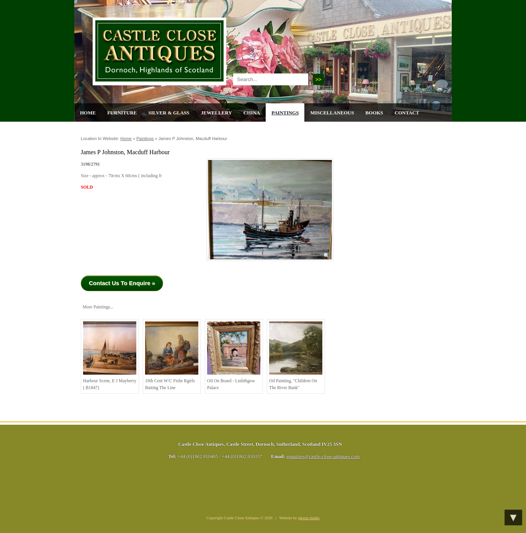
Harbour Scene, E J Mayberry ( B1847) (109, 355)
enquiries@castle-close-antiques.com (322, 456)
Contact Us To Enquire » (122, 283)
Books (374, 113)
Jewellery (216, 113)
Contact (407, 113)
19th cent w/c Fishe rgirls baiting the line (171, 355)
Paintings (285, 113)
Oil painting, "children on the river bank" (295, 355)
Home (88, 113)
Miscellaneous (332, 113)
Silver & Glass (168, 113)
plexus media (309, 518)
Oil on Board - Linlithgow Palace (233, 355)
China (251, 113)
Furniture (122, 113)
